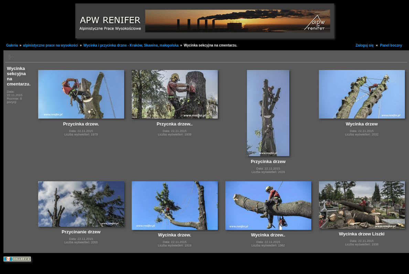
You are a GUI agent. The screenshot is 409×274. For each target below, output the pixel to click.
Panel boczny (391, 45)
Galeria (12, 45)
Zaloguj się (365, 45)
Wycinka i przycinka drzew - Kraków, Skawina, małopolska (131, 45)
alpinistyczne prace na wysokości (50, 45)
